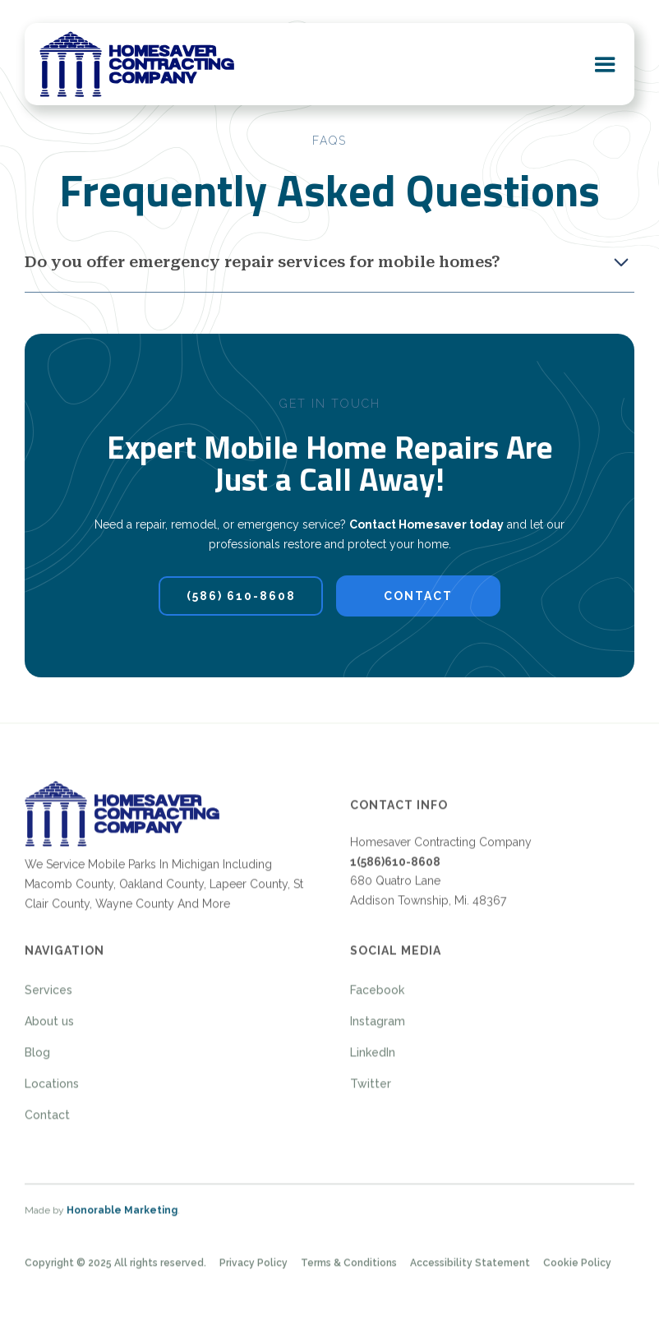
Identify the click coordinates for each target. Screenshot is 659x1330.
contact (418, 595)
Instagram (377, 1028)
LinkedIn (372, 1059)
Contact (47, 1122)
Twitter (370, 1090)
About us (49, 1028)
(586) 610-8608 (241, 595)
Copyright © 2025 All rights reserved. (115, 1270)
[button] (605, 64)
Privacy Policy (253, 1270)
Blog (37, 1059)
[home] (136, 64)
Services (48, 997)
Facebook (377, 997)
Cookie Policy (577, 1270)
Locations (52, 1090)
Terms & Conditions (349, 1270)
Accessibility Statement (470, 1270)
